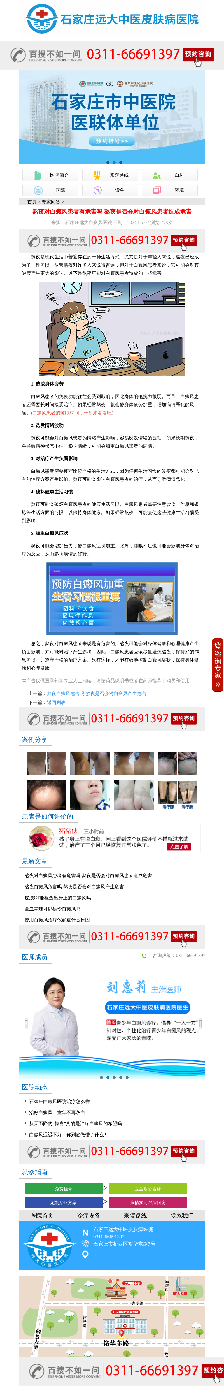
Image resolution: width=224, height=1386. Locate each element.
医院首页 (42, 1215)
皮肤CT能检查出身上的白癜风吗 (57, 897)
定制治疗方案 (63, 1202)
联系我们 (182, 1215)
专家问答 (51, 201)
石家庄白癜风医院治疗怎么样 (59, 1101)
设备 (120, 190)
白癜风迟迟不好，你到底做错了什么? (67, 1134)
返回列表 (56, 702)
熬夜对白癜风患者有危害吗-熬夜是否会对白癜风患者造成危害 (88, 875)
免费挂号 (63, 1189)
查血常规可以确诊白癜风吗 (52, 908)
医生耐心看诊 (148, 1189)
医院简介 (59, 175)
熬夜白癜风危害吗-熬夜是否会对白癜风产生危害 (96, 693)
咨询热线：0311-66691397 (179, 955)
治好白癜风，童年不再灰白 (57, 1112)
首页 (32, 201)
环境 (179, 190)
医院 (60, 190)
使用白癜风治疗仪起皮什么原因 (57, 919)
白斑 (179, 175)
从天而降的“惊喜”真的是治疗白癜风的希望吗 (75, 1123)
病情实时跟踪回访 (147, 1202)
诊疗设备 (88, 1215)
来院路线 (119, 175)
